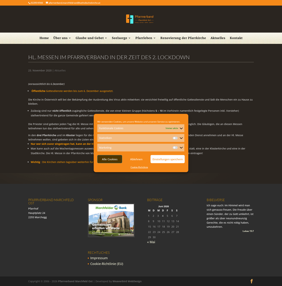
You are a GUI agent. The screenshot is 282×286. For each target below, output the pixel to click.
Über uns (60, 38)
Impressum (99, 258)
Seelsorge (119, 38)
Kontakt (236, 38)
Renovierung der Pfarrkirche (183, 38)
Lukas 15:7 (248, 231)
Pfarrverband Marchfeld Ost (75, 281)
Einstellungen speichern (168, 159)
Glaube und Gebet (90, 38)
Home (44, 38)
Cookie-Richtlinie (139, 167)
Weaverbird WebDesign (127, 281)
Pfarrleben (143, 38)
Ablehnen (136, 159)
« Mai (151, 242)
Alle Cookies (109, 159)
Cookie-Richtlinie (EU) (106, 264)
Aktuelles (218, 38)
